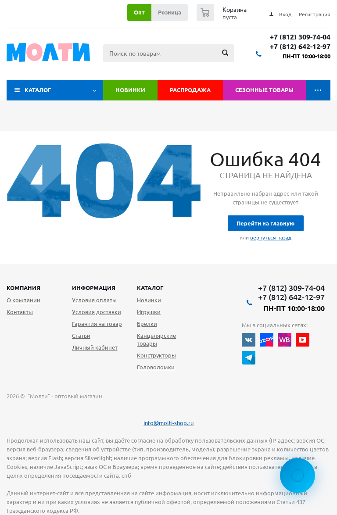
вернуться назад (270, 237)
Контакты (20, 312)
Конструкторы (156, 355)
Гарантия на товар (97, 324)
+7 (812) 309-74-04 (300, 37)
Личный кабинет (95, 347)
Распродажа (190, 90)
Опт (139, 12)
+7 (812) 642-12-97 (300, 46)
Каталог (38, 90)
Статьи (81, 336)
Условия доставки (96, 312)
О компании (23, 300)
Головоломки (156, 367)
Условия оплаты (94, 300)
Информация (93, 288)
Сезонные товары (264, 90)
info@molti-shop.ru (168, 423)
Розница (169, 12)
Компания (23, 288)
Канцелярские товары (156, 340)
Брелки (147, 324)
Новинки (130, 90)
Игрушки (149, 312)
